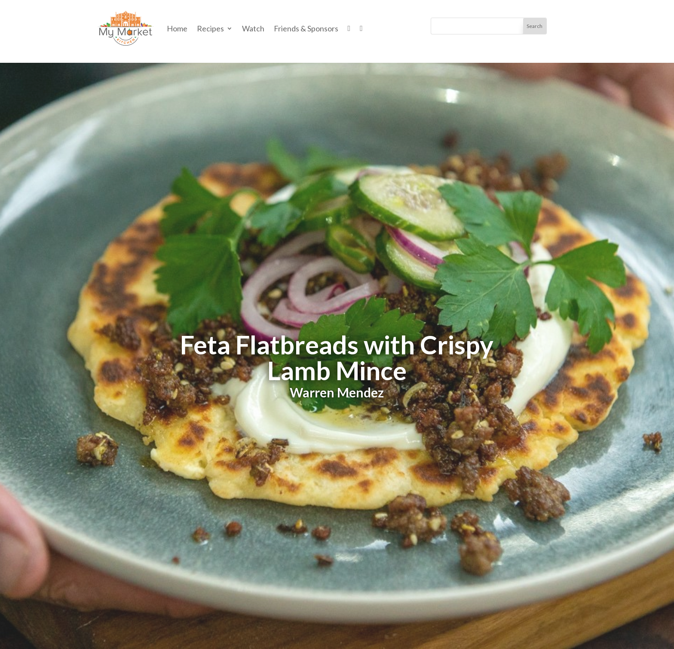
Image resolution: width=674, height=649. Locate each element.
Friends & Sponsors (306, 28)
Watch (253, 28)
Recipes (210, 28)
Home (177, 28)
